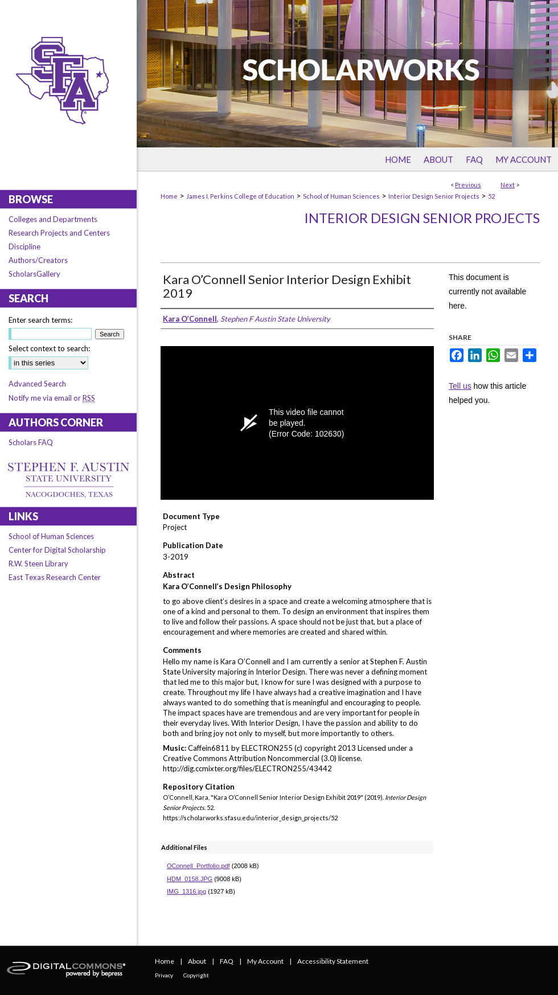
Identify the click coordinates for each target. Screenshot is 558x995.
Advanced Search (37, 383)
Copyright (196, 975)
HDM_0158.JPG (189, 878)
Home (169, 196)
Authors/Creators (38, 260)
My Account (265, 961)
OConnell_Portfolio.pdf (198, 865)
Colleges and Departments (53, 219)
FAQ (226, 961)
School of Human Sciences (341, 196)
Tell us (460, 385)
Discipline (24, 246)
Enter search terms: (40, 319)
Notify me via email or (52, 397)
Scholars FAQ (31, 442)
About (197, 961)
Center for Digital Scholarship (57, 549)
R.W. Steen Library (38, 563)
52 (491, 196)
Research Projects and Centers (59, 232)
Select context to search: (49, 348)
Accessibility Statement (332, 961)
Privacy (164, 975)
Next (507, 184)
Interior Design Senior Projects (433, 196)
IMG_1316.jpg (186, 891)
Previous (468, 184)
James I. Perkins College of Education (240, 196)
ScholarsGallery (34, 273)
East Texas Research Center (55, 577)
